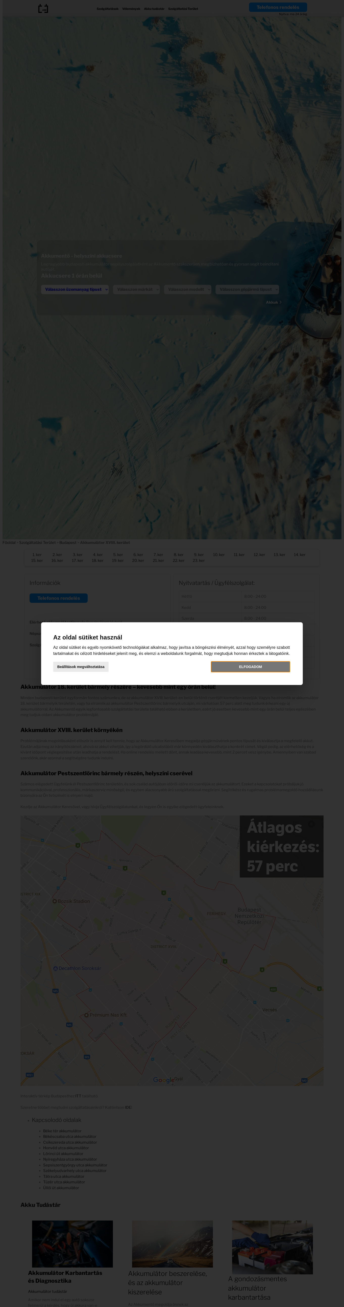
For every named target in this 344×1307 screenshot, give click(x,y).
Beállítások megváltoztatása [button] (98, 670)
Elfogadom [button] (239, 670)
